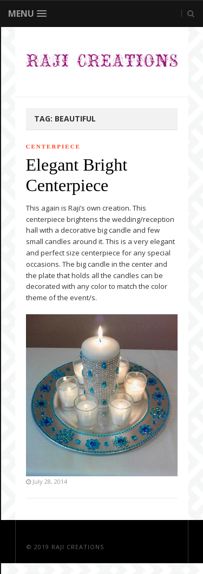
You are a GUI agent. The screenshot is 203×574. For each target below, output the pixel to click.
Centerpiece (53, 146)
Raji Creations (77, 547)
